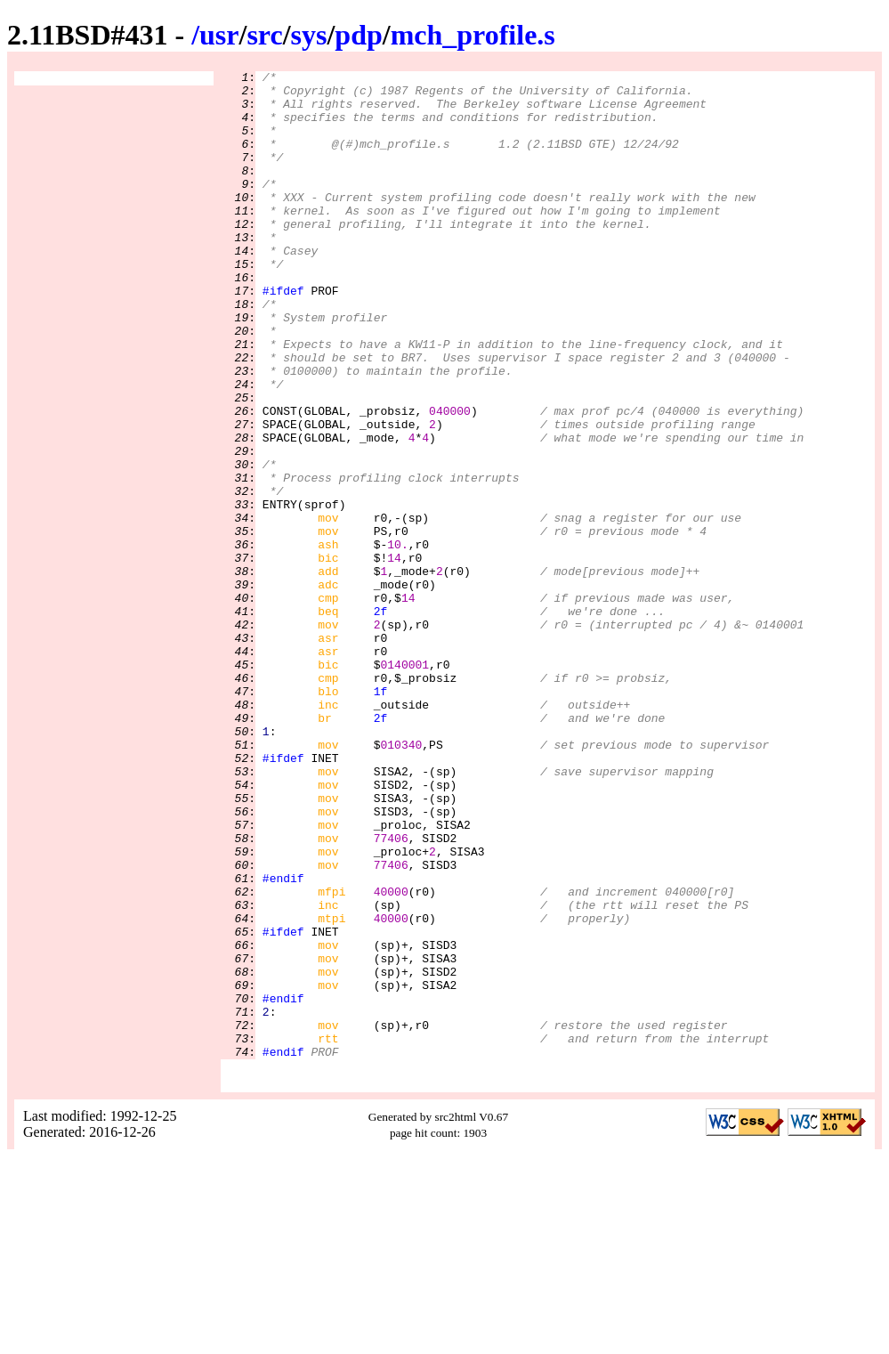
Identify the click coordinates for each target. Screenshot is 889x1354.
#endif (283, 1041)
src (264, 35)
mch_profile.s (473, 35)
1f (381, 816)
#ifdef (283, 336)
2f (381, 720)
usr (218, 35)
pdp (358, 35)
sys (309, 35)
